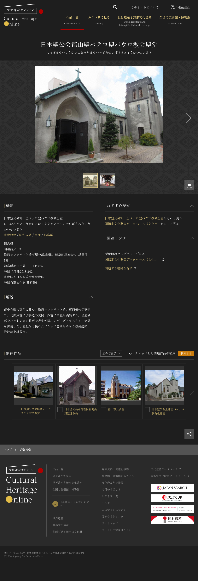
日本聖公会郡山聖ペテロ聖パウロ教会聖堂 (134, 218)
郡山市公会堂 (116, 409)
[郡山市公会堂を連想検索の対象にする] (103, 409)
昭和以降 (25, 235)
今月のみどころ (111, 489)
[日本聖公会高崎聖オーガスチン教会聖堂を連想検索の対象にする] (16, 409)
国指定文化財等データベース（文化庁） (132, 223)
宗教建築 (10, 235)
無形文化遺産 (60, 525)
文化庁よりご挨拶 (112, 483)
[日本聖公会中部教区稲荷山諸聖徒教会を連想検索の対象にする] (59, 409)
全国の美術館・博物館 (174, 21)
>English (180, 7)
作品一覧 (72, 21)
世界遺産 (57, 518)
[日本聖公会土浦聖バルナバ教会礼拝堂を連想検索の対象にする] (147, 409)
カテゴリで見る (99, 21)
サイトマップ (110, 523)
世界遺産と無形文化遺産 (135, 21)
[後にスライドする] (188, 118)
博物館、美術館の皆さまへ (118, 476)
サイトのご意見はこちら (116, 530)
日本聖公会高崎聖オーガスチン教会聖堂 (36, 411)
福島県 (48, 235)
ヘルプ (106, 503)
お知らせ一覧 (110, 496)
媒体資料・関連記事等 (115, 469)
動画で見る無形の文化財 (67, 532)
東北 (38, 235)
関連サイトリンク (112, 516)
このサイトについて (145, 7)
